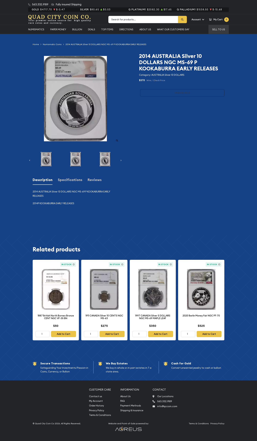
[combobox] (143, 19)
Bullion (77, 29)
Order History (96, 405)
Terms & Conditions (100, 415)
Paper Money (58, 29)
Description (42, 180)
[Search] (182, 19)
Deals (91, 29)
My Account (96, 401)
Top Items (107, 29)
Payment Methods (130, 405)
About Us (145, 29)
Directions (126, 29)
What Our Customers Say (173, 29)
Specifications (70, 180)
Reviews (95, 180)
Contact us (95, 396)
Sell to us (218, 29)
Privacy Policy (96, 410)
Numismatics (36, 29)
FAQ (122, 401)
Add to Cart (63, 334)
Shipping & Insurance (131, 410)
